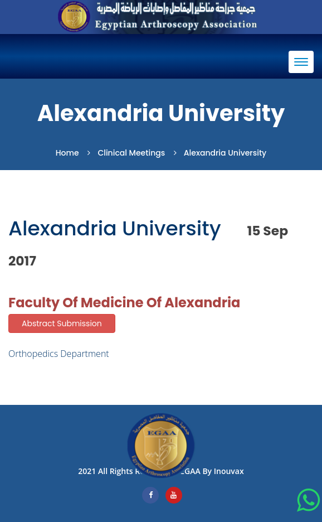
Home (67, 153)
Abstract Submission (62, 323)
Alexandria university (225, 153)
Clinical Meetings (131, 153)
